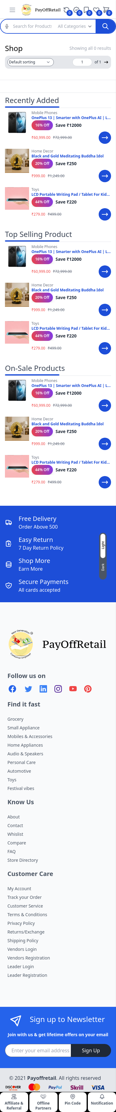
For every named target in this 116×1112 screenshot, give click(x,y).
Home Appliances (25, 745)
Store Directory (22, 860)
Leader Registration (27, 975)
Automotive (19, 771)
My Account (19, 888)
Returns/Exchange (26, 932)
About (13, 817)
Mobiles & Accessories (29, 736)
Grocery (15, 719)
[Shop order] (30, 62)
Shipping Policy (22, 940)
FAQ (11, 851)
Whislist (15, 834)
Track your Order (24, 897)
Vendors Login (22, 949)
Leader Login (20, 966)
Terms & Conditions (27, 914)
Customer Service (25, 906)
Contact (15, 825)
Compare (16, 843)
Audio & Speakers (25, 754)
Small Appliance (23, 728)
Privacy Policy (21, 923)
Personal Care (21, 762)
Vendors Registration (28, 958)
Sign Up (91, 1050)
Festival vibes (20, 788)
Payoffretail (41, 1078)
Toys (11, 780)
